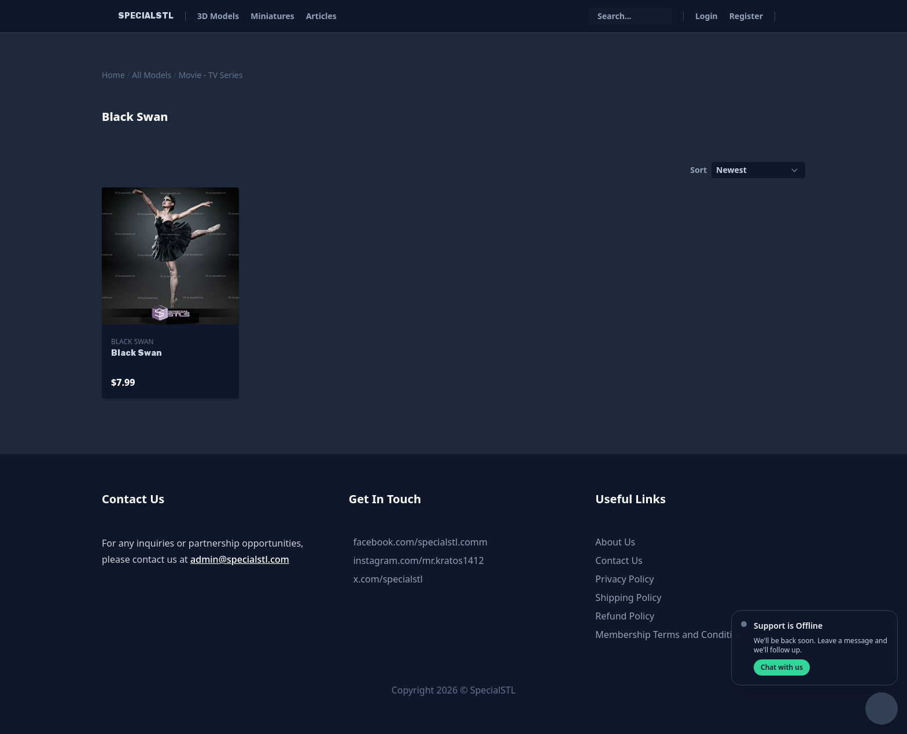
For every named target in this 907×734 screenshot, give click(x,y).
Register (746, 15)
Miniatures (272, 15)
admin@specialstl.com (239, 559)
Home (113, 74)
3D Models (218, 15)
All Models (151, 74)
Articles (321, 15)
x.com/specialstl (388, 579)
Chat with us (782, 667)
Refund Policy (624, 616)
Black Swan (132, 341)
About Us (615, 542)
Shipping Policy (628, 597)
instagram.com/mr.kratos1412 (418, 560)
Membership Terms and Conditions (671, 634)
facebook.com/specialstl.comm (420, 542)
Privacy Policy (624, 579)
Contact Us (618, 560)
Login (706, 15)
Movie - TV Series (211, 74)
